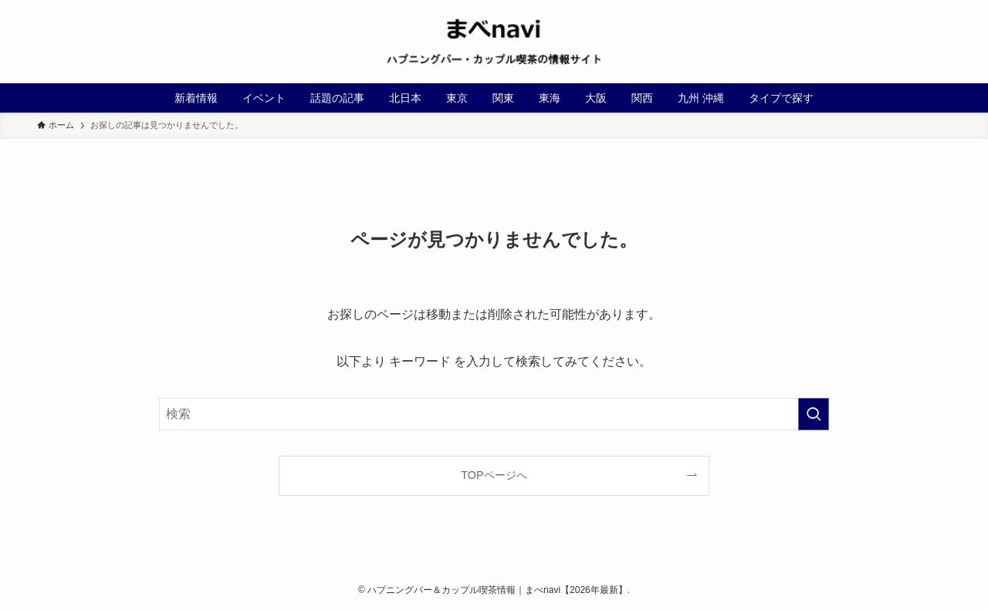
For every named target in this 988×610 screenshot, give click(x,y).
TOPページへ (493, 475)
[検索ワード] (494, 414)
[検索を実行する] (813, 414)
